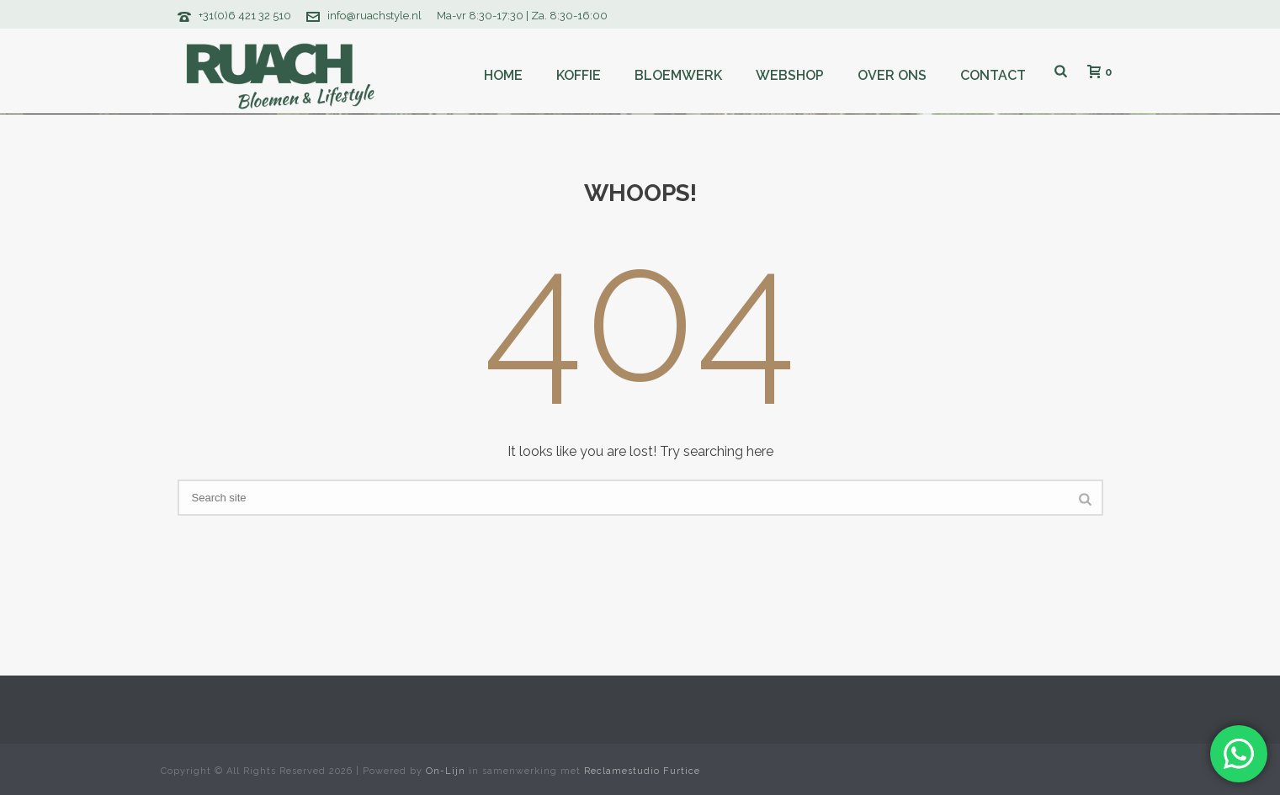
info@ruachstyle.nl (374, 15)
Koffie (578, 75)
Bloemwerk (678, 75)
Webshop (790, 75)
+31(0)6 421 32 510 (245, 15)
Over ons (892, 75)
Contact (993, 75)
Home (503, 75)
